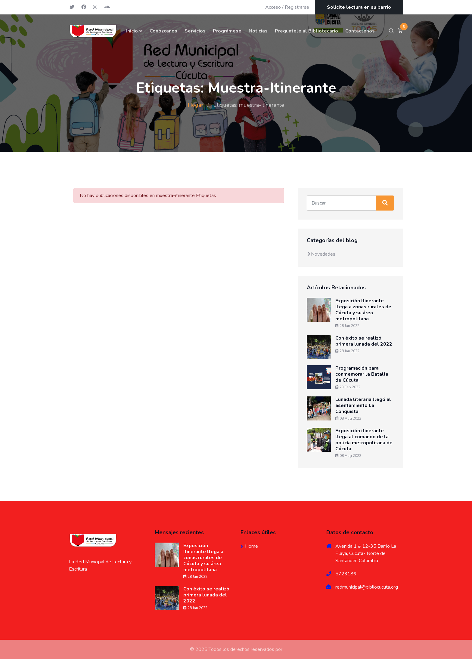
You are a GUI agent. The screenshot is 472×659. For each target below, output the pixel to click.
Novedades (321, 254)
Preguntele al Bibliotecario (306, 31)
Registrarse (297, 7)
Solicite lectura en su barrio (359, 7)
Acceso (273, 7)
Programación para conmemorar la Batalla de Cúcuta (361, 374)
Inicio (132, 31)
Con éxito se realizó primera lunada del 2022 (363, 341)
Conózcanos (163, 31)
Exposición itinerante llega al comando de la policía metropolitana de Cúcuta (364, 439)
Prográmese (227, 31)
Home (251, 546)
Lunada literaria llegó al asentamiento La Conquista (363, 405)
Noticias (258, 31)
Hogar (195, 105)
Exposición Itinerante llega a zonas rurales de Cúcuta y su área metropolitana (363, 309)
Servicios (195, 31)
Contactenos (360, 31)
